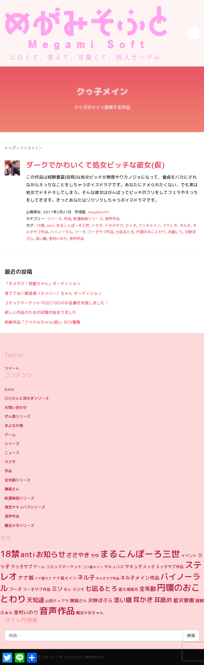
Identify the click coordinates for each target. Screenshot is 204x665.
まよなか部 (14, 425)
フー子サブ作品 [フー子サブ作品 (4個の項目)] (37, 589)
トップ (10, 147)
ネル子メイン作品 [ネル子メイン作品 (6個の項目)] (140, 577)
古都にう (175, 231)
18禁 (40, 225)
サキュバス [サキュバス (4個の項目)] (114, 566)
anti (50, 225)
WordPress (94, 656)
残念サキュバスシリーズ (25, 507)
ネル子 (185, 225)
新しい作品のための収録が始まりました (40, 312)
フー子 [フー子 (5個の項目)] (15, 589)
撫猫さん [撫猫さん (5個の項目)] (78, 601)
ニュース (12, 452)
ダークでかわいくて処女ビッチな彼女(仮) (95, 165)
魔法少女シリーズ (19, 525)
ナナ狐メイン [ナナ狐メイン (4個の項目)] (64, 578)
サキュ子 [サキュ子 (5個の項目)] (133, 567)
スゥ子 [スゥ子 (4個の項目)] (149, 566)
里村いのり (58, 238)
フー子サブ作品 (101, 231)
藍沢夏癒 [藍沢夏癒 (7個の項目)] (183, 600)
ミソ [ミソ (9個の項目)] (57, 589)
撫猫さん (12, 489)
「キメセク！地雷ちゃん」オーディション (42, 283)
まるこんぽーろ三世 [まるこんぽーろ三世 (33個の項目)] (140, 554)
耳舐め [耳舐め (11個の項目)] (163, 599)
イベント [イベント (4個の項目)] (189, 555)
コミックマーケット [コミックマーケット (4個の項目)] (64, 566)
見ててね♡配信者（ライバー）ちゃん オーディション (53, 293)
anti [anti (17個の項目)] (28, 554)
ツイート (12, 368)
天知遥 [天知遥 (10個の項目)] (35, 600)
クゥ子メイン (149, 225)
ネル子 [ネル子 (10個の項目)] (86, 577)
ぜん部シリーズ (17, 416)
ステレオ (170, 225)
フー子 (80, 231)
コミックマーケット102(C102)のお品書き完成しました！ (57, 303)
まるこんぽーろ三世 (72, 225)
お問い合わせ (16, 407)
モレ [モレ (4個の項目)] (67, 589)
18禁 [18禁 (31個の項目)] (10, 554)
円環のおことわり (151, 231)
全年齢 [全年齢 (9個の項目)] (147, 589)
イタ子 (96, 225)
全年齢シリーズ (17, 480)
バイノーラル (61, 231)
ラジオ (10, 461)
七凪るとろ (125, 231)
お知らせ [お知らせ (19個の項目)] (50, 554)
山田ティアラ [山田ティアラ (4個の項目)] (57, 600)
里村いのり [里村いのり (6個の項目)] (26, 612)
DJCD (9, 389)
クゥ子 (130, 225)
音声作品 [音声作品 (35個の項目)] (57, 610)
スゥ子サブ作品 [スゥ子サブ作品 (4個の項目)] (170, 566)
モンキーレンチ (50, 656)
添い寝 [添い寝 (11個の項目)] (123, 599)
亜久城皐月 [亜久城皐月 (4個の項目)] (128, 589)
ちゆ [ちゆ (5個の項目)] (94, 556)
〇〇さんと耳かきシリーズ (27, 398)
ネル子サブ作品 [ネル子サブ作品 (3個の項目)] (107, 578)
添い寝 (41, 238)
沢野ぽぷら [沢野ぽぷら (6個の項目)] (100, 600)
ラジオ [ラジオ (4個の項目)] (78, 589)
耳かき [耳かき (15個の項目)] (143, 599)
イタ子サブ (114, 225)
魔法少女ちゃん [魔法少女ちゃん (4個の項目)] (90, 612)
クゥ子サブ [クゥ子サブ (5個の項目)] (21, 567)
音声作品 (112, 218)
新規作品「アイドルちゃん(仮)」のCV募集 (42, 322)
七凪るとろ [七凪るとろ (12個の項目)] (101, 588)
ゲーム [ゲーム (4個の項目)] (39, 566)
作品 (67, 218)
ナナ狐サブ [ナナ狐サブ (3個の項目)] (43, 578)
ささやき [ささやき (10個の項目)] (78, 555)
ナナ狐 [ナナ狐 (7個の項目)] (26, 577)
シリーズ (54, 218)
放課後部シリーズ (88, 218)
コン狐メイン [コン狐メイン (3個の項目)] (93, 567)
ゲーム (10, 434)
